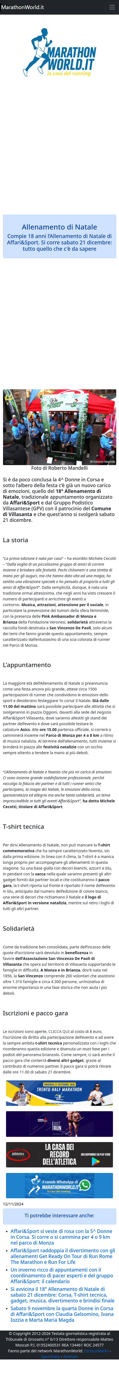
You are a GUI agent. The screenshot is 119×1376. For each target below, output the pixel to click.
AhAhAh (70, 1356)
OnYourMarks (96, 1350)
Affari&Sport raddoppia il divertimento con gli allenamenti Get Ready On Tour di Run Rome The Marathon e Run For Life (63, 1256)
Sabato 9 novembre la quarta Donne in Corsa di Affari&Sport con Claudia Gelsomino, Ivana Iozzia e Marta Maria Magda (62, 1314)
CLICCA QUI (59, 1031)
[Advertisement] (59, 149)
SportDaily (50, 1356)
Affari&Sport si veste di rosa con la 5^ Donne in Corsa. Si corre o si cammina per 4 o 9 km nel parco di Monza (61, 1237)
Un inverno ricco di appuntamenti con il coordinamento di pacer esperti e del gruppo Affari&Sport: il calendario (62, 1275)
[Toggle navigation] (112, 7)
